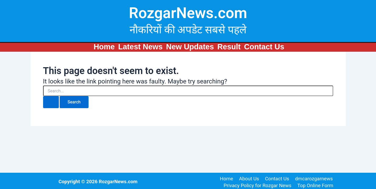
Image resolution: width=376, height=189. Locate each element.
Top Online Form (315, 185)
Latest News (140, 47)
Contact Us (264, 47)
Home (104, 47)
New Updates (190, 47)
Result (229, 47)
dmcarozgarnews (312, 178)
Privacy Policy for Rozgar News (258, 185)
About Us (249, 178)
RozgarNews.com (188, 13)
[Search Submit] (51, 102)
